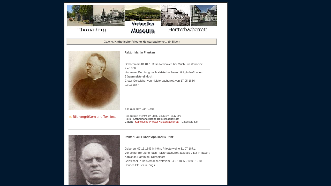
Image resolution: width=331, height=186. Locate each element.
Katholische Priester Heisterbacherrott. (157, 121)
